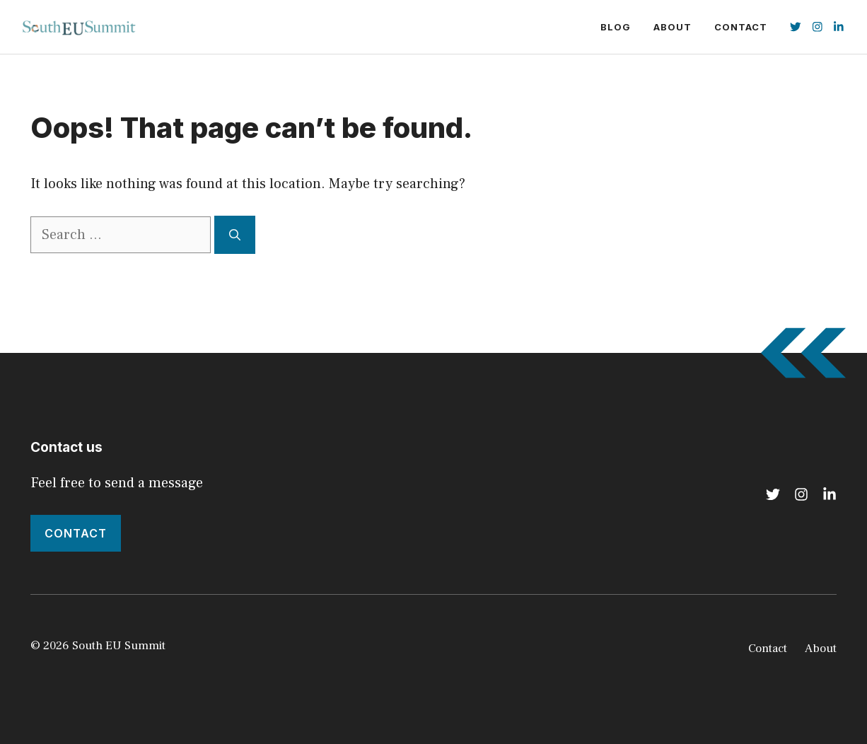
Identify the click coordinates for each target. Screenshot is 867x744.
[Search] (234, 235)
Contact (740, 27)
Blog (615, 27)
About (672, 27)
